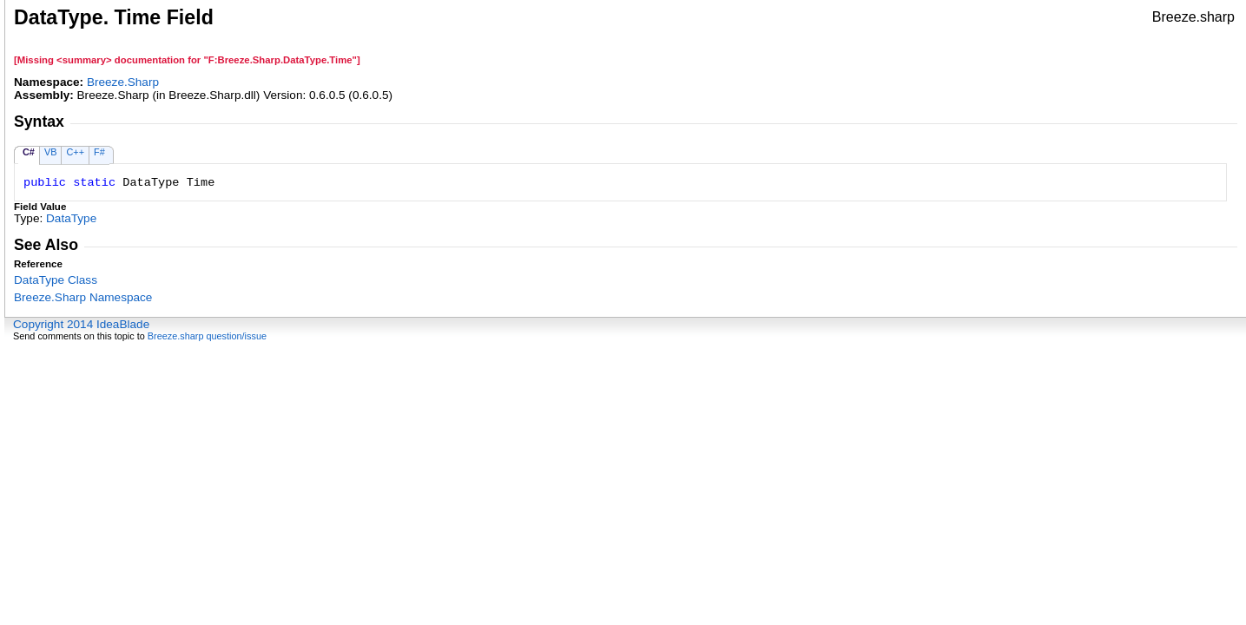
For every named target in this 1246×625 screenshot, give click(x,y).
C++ (75, 152)
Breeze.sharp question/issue (207, 336)
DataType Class (55, 279)
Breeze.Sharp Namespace (83, 297)
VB (50, 152)
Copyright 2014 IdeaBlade (81, 324)
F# (99, 152)
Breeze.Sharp (123, 82)
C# (29, 152)
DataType (71, 218)
